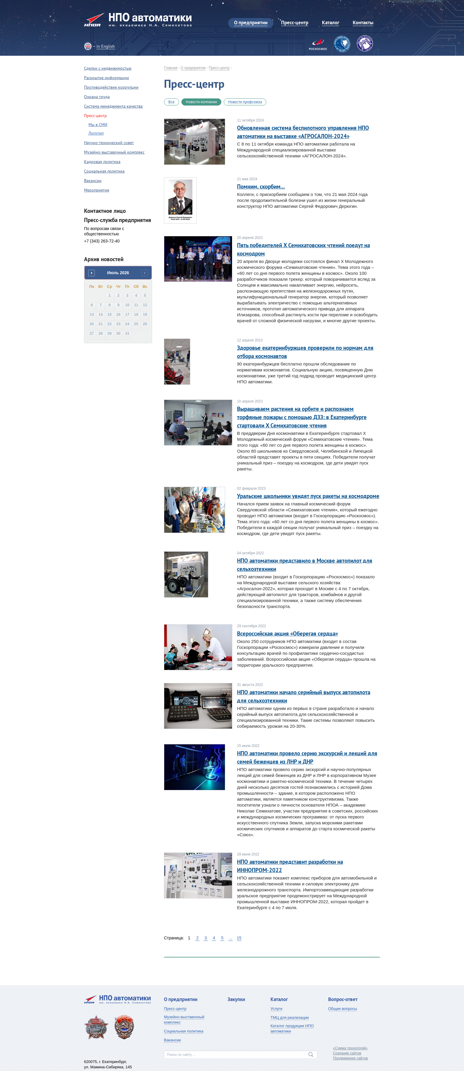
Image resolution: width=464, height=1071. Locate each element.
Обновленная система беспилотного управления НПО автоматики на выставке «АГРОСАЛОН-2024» (303, 132)
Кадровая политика (102, 161)
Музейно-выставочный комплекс (114, 152)
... (230, 938)
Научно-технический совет (109, 142)
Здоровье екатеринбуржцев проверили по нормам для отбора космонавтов (305, 352)
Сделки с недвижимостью (107, 68)
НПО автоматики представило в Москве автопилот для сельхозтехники (304, 564)
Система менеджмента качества (113, 106)
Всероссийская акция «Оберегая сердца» (287, 633)
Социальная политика (104, 171)
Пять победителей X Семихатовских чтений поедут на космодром (303, 249)
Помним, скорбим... (261, 186)
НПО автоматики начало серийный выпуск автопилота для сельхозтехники (303, 696)
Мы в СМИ (97, 124)
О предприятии (193, 68)
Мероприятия (96, 190)
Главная (171, 68)
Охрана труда (97, 96)
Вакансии (93, 180)
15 (239, 938)
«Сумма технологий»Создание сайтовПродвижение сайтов (350, 1053)
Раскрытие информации (106, 77)
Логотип (96, 133)
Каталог (279, 999)
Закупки (236, 999)
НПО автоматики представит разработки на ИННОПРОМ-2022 (290, 866)
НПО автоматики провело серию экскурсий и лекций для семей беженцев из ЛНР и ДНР (307, 757)
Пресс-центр (219, 68)
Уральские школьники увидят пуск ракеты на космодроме (308, 495)
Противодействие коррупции (111, 87)
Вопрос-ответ (342, 999)
